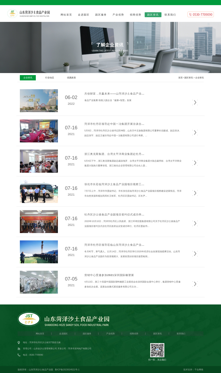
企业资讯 (199, 78)
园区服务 (101, 14)
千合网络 (198, 369)
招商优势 (135, 14)
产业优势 (118, 14)
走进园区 (83, 14)
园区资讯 (153, 14)
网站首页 (66, 14)
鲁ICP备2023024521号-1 (67, 369)
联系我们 (170, 14)
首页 (180, 78)
